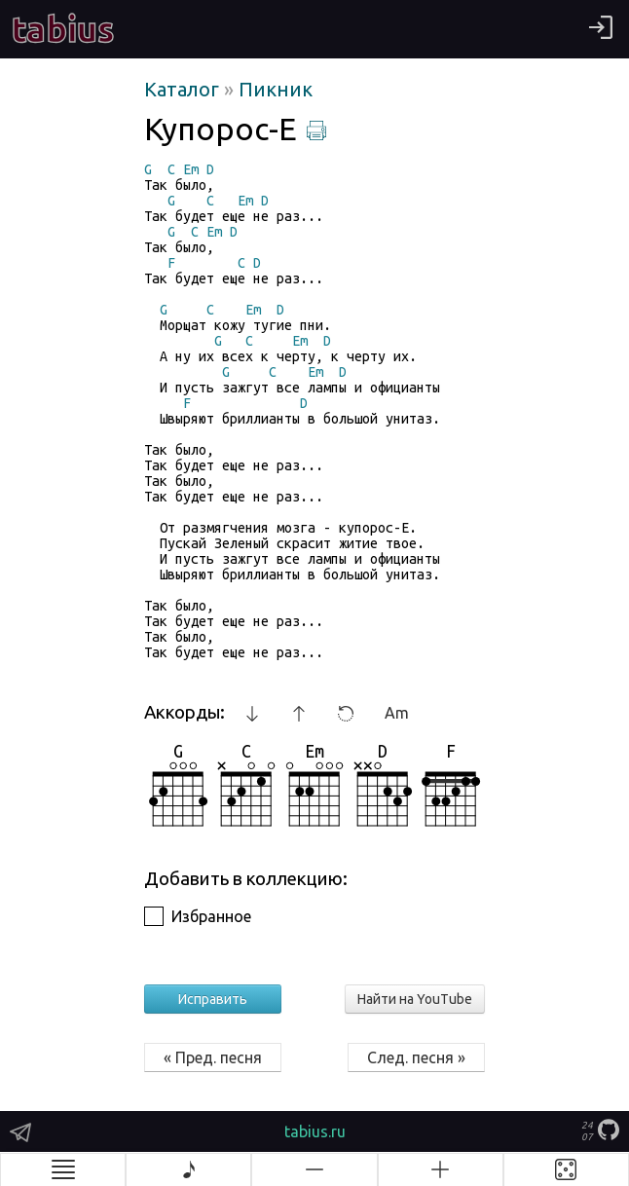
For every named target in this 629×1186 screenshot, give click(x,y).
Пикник (276, 89)
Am (397, 713)
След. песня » (416, 1057)
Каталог (184, 89)
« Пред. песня (213, 1057)
